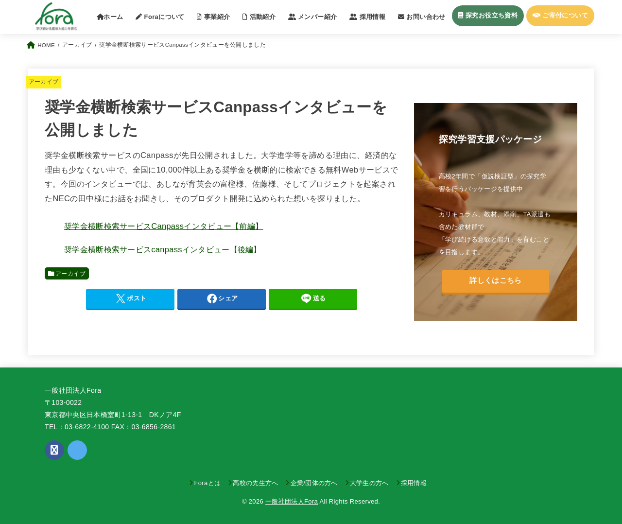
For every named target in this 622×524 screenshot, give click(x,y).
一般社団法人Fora (291, 501)
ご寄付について (560, 15)
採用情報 (414, 483)
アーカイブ (44, 81)
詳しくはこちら (495, 280)
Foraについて (160, 16)
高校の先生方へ (255, 483)
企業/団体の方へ (314, 483)
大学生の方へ (369, 483)
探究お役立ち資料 (488, 15)
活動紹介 (259, 16)
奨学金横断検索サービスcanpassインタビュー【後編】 (162, 249)
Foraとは (207, 483)
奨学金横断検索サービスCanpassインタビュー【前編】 (163, 226)
